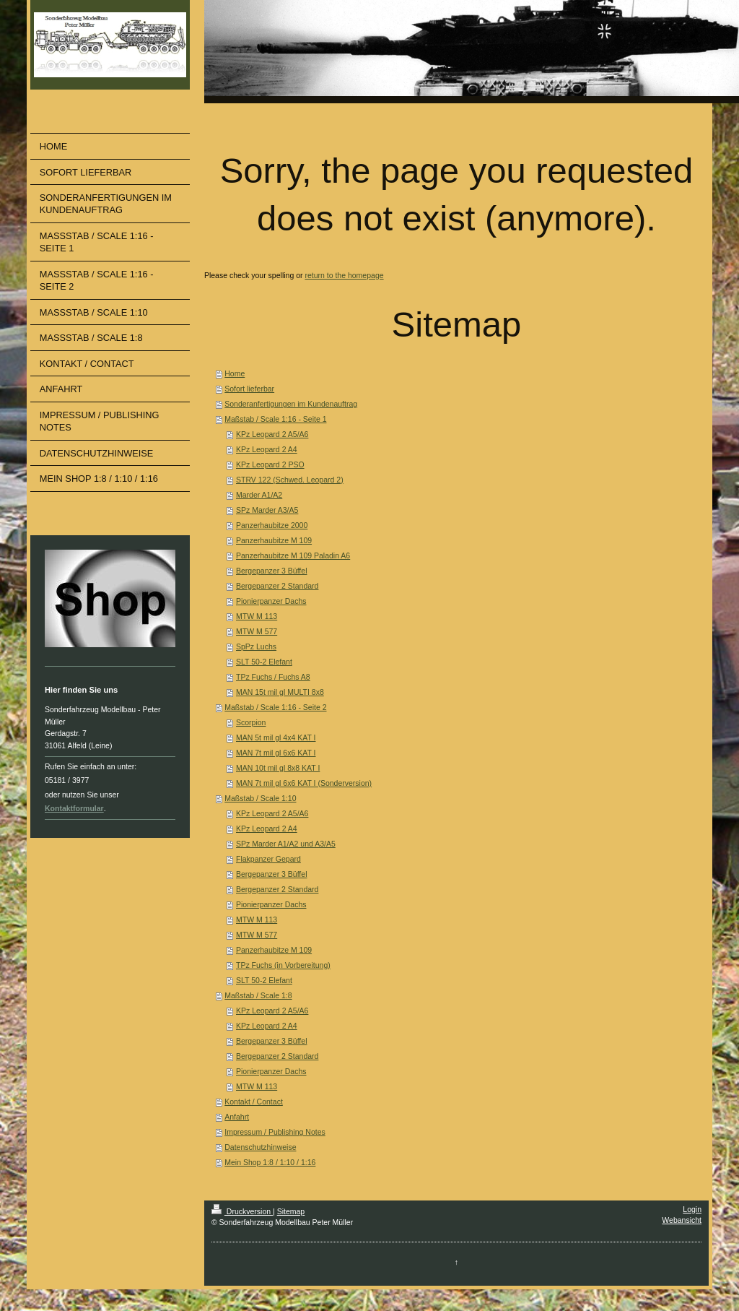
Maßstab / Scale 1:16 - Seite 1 (275, 419)
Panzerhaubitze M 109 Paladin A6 (293, 555)
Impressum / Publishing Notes (274, 1132)
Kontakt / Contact (253, 1101)
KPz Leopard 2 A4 (266, 449)
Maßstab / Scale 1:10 (260, 798)
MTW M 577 (256, 631)
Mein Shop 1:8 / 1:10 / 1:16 (269, 1162)
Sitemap (291, 1211)
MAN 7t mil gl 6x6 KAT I (275, 752)
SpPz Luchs (256, 646)
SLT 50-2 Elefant (264, 661)
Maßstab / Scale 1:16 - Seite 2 (275, 707)
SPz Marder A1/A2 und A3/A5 (286, 843)
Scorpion (251, 722)
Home (234, 373)
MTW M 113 (256, 616)
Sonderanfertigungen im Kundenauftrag (290, 403)
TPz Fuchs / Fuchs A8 (273, 676)
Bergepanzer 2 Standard (277, 585)
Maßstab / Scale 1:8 (258, 995)
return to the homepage (344, 275)
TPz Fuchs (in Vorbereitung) (283, 965)
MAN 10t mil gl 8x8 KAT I (278, 767)
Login (692, 1209)
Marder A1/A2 (259, 494)
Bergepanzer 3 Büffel (271, 570)
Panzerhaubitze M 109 (274, 540)
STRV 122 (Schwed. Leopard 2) (290, 479)
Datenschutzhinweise (260, 1147)
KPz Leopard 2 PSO (270, 464)
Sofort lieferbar (249, 388)
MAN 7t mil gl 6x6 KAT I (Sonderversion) (304, 783)
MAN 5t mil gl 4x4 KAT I (275, 737)
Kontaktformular (74, 808)
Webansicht (681, 1220)
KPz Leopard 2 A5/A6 (272, 434)
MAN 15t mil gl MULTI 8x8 (280, 692)
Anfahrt (236, 1116)
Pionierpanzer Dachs (271, 601)
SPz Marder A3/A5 (267, 510)
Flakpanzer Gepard (268, 858)
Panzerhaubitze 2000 (271, 525)
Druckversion (242, 1211)
